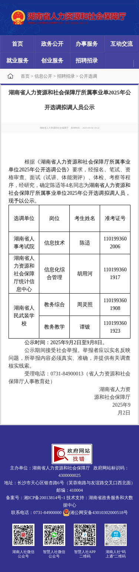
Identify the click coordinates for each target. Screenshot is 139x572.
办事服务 (87, 44)
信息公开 (43, 76)
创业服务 (52, 61)
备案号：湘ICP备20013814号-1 (36, 497)
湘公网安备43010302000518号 (95, 512)
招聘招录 (87, 61)
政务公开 (52, 44)
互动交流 (121, 44)
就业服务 (17, 61)
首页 (17, 44)
